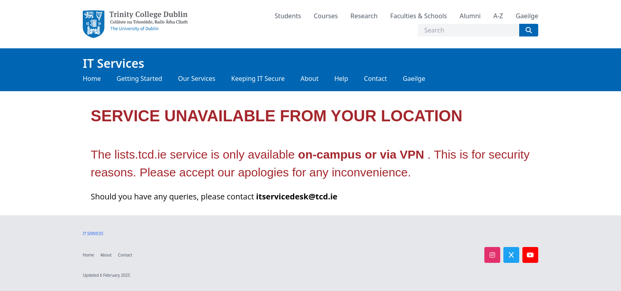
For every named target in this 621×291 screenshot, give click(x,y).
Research (364, 15)
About (309, 78)
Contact (375, 78)
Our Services (196, 78)
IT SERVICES (93, 233)
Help (341, 78)
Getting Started (139, 78)
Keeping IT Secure (258, 78)
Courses (326, 15)
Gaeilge (527, 15)
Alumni (469, 15)
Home (92, 78)
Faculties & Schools (418, 15)
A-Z (498, 15)
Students (288, 15)
